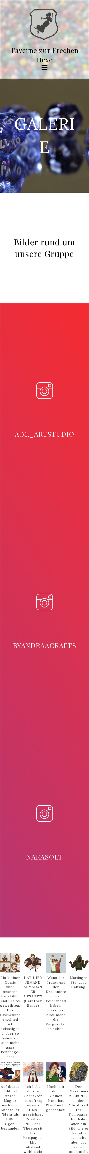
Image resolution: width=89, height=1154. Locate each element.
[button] (44, 67)
